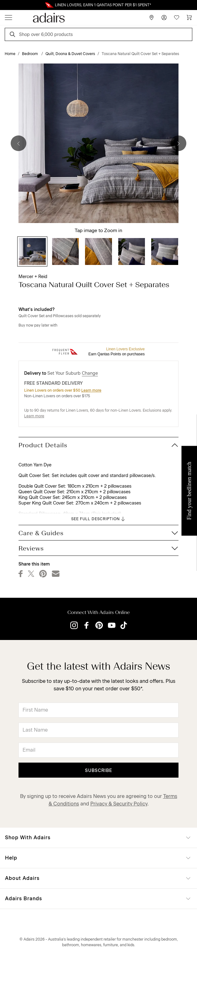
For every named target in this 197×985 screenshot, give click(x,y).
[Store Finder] (151, 17)
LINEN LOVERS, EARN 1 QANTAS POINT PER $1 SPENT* (103, 5)
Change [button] (90, 373)
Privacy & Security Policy (118, 804)
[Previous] (18, 143)
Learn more (91, 390)
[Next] (178, 143)
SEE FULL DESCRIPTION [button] (98, 518)
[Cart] (189, 17)
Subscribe (98, 770)
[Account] (164, 17)
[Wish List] (176, 17)
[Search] (13, 35)
